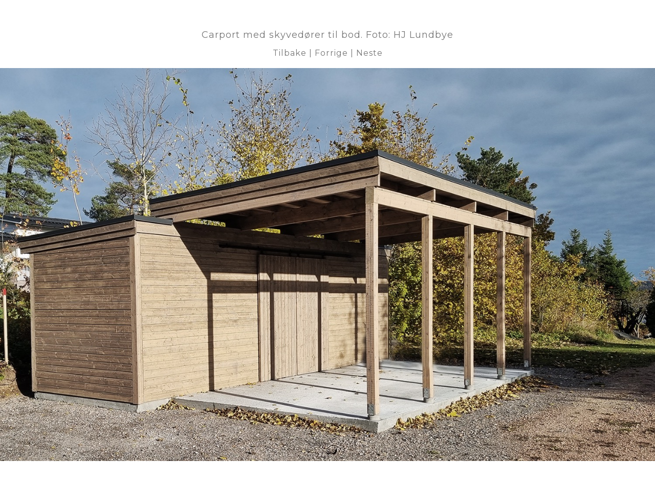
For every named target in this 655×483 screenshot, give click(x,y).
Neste (369, 53)
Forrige (331, 53)
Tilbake (290, 53)
